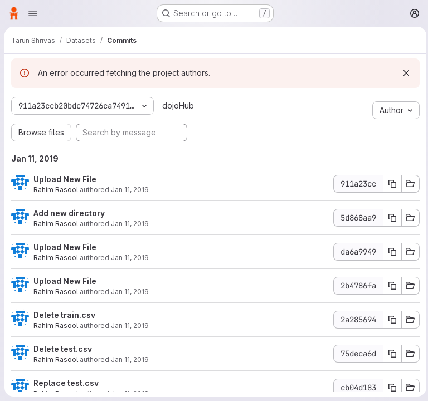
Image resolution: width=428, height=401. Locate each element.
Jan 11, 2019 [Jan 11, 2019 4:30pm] (130, 189)
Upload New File (64, 179)
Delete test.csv (62, 349)
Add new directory (69, 213)
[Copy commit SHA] (389, 184)
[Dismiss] (403, 73)
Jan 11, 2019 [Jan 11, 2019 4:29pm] (130, 223)
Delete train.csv (64, 315)
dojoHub (177, 105)
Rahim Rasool (55, 189)
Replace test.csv (66, 383)
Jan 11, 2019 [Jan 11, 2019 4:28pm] (130, 257)
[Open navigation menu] (33, 13)
